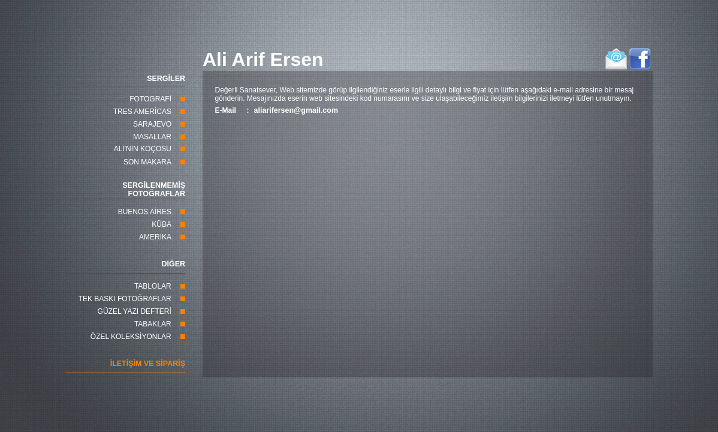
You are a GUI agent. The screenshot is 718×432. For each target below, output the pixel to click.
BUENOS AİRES (144, 212)
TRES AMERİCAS (142, 111)
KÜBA (161, 224)
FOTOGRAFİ (150, 99)
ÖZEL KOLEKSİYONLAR (130, 336)
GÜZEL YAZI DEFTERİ (134, 311)
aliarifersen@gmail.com (296, 110)
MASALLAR (152, 137)
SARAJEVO (152, 124)
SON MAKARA (147, 162)
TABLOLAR (152, 286)
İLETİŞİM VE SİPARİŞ (147, 363)
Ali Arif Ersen (263, 59)
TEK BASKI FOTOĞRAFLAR (125, 299)
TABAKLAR (152, 324)
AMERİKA (155, 237)
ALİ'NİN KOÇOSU (142, 149)
